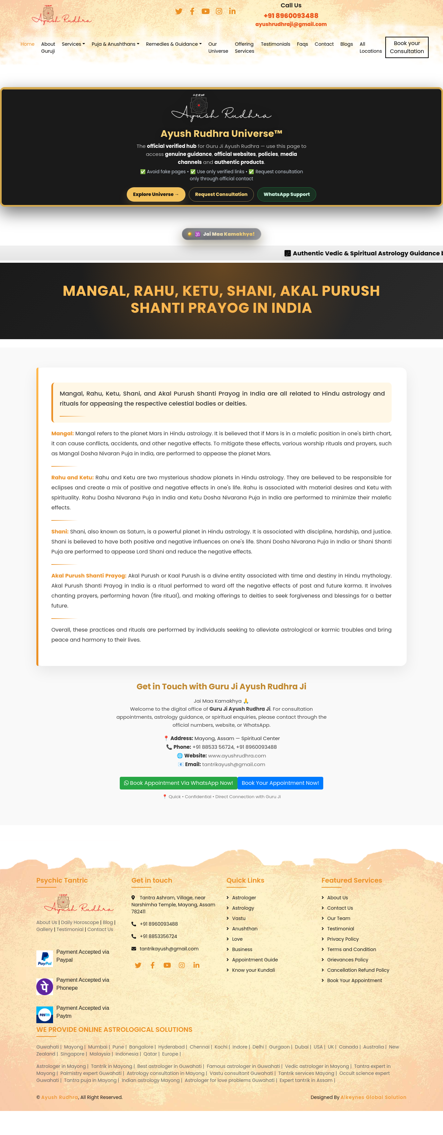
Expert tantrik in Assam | (308, 1080)
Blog (108, 922)
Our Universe (233, 47)
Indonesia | (128, 1053)
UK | (333, 1046)
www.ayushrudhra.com (237, 755)
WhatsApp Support (287, 194)
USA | (320, 1046)
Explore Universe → (156, 194)
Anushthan (245, 928)
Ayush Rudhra (59, 1097)
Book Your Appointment (354, 980)
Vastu (239, 918)
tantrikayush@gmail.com (233, 763)
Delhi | (260, 1046)
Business (242, 949)
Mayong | (75, 1046)
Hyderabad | (173, 1046)
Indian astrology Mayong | (152, 1080)
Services (86, 44)
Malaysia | (102, 1053)
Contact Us (100, 929)
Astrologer (244, 897)
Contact (338, 44)
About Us (46, 922)
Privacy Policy (343, 938)
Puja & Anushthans (128, 44)
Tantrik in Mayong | (113, 1066)
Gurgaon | (281, 1046)
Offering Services (259, 47)
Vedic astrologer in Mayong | (319, 1066)
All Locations (385, 47)
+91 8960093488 (291, 15)
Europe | (172, 1053)
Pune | (120, 1046)
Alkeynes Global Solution (374, 1097)
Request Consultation (221, 194)
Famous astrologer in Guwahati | (245, 1066)
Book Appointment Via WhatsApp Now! (178, 782)
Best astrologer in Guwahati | (171, 1066)
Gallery (44, 929)
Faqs (317, 44)
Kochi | (223, 1046)
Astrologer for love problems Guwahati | (232, 1080)
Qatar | (152, 1053)
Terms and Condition (351, 949)
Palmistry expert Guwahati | (92, 1073)
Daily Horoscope (80, 922)
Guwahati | (49, 1046)
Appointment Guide (255, 959)
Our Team (338, 918)
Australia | (375, 1046)
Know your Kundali (253, 969)
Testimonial (70, 929)
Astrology (243, 907)
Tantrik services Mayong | (308, 1073)
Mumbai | (99, 1046)
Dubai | (304, 1046)
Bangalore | (143, 1046)
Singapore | (74, 1053)
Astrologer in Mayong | (63, 1066)
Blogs (361, 44)
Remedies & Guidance (186, 44)
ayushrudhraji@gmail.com (291, 24)
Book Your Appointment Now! (280, 782)
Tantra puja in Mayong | (92, 1080)
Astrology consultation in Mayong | (167, 1073)
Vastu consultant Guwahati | (243, 1073)
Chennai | (201, 1046)
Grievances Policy (347, 959)
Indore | (242, 1046)
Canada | (350, 1046)
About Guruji (63, 47)
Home (42, 44)
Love (237, 938)
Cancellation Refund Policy (358, 969)
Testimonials (290, 44)
